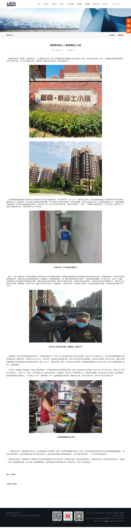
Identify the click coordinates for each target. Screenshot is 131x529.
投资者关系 (96, 4)
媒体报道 (120, 35)
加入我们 (105, 4)
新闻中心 (62, 4)
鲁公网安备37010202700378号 (115, 521)
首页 (39, 4)
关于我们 (46, 4)
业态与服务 (70, 4)
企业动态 (112, 35)
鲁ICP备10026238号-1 (118, 518)
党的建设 (87, 4)
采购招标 (79, 4)
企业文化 (54, 4)
